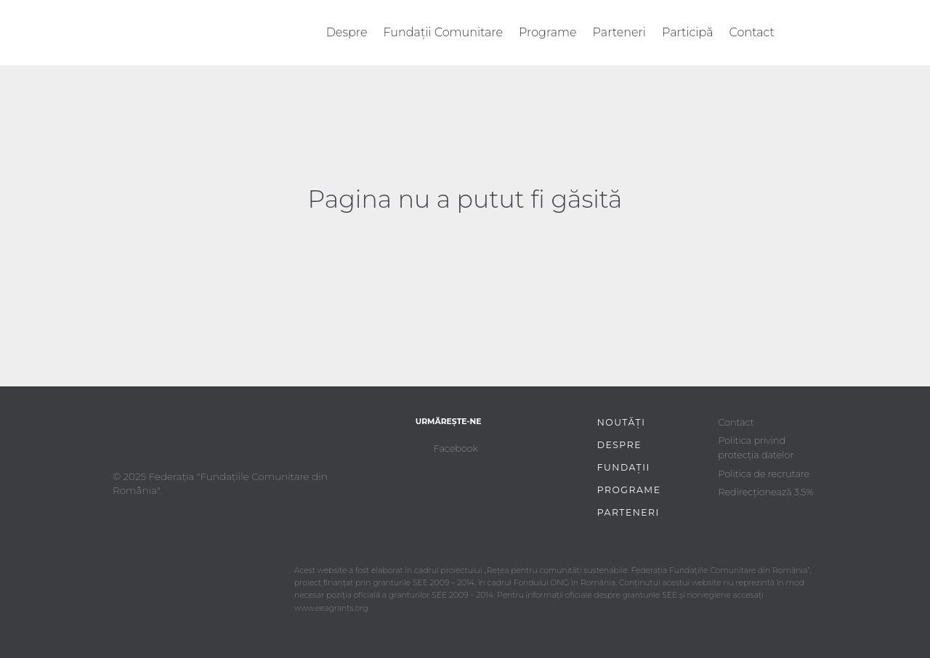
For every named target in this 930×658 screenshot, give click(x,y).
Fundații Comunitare (444, 32)
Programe (548, 32)
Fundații (623, 467)
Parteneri (619, 32)
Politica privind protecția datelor (755, 447)
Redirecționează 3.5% (765, 492)
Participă (687, 32)
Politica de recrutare (763, 473)
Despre (347, 32)
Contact (752, 32)
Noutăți (621, 422)
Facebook (456, 448)
